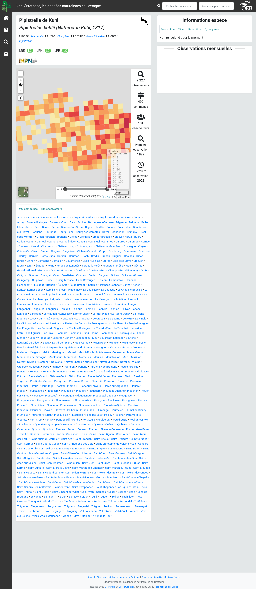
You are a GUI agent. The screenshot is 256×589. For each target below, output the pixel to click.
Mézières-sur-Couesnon (35, 377)
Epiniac (32, 271)
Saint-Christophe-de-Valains (45, 483)
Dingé (72, 266)
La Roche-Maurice (31, 334)
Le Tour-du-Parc (56, 348)
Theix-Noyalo (77, 545)
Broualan (73, 242)
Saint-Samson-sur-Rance (122, 526)
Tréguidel (41, 555)
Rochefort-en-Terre (126, 463)
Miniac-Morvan (65, 377)
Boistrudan (49, 232)
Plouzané (38, 439)
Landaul (99, 314)
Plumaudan (98, 439)
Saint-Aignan (118, 468)
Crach (128, 261)
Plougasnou (43, 425)
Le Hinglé (50, 338)
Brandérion (66, 237)
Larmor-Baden (91, 329)
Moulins (39, 382)
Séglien (33, 540)
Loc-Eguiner (126, 348)
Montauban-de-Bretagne (96, 377)
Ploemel (23, 411)
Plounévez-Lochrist (86, 435)
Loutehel (135, 358)
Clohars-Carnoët (109, 257)
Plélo (80, 401)
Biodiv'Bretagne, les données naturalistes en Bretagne (58, 6)
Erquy (94, 271)
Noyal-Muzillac (67, 386)
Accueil (84, 577)
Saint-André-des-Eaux (32, 473)
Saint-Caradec (50, 478)
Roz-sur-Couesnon (73, 468)
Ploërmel (53, 411)
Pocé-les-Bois (132, 444)
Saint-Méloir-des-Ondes (77, 516)
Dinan (61, 266)
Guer (48, 285)
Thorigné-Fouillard (102, 545)
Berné (87, 228)
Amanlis (60, 218)
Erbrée (44, 271)
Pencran (126, 391)
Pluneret (65, 444)
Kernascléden (74, 300)
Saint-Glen (75, 492)
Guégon (136, 281)
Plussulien (112, 444)
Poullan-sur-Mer (76, 454)
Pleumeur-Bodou (101, 406)
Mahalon (129, 362)
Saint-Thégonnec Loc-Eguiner (129, 531)
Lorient (63, 358)
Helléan (115, 290)
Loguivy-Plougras (29, 358)
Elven (21, 271)
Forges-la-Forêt (42, 276)
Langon (118, 319)
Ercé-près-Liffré (62, 271)
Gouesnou (36, 281)
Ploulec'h (131, 430)
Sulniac (127, 540)
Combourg (142, 257)
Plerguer (132, 401)
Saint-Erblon (90, 488)
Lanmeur (83, 324)
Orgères (112, 386)
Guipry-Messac (72, 290)
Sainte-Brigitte (49, 488)
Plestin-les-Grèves (56, 406)
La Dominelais (64, 309)
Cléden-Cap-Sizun (41, 257)
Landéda (39, 319)
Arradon (127, 218)
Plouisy (118, 430)
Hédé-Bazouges (96, 290)
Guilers (116, 285)
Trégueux (25, 555)
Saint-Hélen (27, 497)
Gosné (21, 281)
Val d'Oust (108, 560)
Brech (126, 237)
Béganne (23, 228)
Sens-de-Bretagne (62, 540)
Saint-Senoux (26, 531)
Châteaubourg (59, 252)
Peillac (112, 391)
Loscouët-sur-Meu (83, 358)
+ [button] (21, 80)
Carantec (87, 247)
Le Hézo (36, 338)
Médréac (51, 372)
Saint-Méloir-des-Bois (43, 516)
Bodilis (22, 232)
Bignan (137, 228)
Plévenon (136, 406)
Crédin (139, 261)
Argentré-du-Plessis (95, 218)
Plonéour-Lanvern (132, 411)
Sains (102, 468)
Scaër (21, 540)
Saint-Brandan (111, 473)
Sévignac (84, 540)
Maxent (37, 372)
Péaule (101, 391)
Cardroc (101, 247)
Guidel (89, 285)
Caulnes (143, 247)
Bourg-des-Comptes (31, 237)
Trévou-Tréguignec (30, 560)
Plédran (22, 401)
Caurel (23, 252)
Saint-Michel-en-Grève (111, 516)
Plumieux (50, 444)
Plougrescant (136, 425)
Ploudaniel (121, 415)
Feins (128, 271)
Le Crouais (127, 334)
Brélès (35, 242)
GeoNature (106, 586)
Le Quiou (133, 338)
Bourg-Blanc (132, 232)
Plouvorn (23, 439)
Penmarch (24, 396)
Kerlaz (58, 300)
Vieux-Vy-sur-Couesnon (45, 565)
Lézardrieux (97, 348)
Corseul (101, 261)
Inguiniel (120, 295)
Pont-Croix (82, 449)
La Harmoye (124, 309)
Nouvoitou (137, 382)
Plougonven (93, 425)
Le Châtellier (109, 334)
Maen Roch (113, 362)
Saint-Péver (95, 526)
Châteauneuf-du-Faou (108, 252)
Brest (61, 242)
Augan (21, 223)
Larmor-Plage (113, 329)
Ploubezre (104, 415)
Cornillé (68, 261)
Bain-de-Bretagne (51, 223)
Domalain (114, 266)
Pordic (128, 449)
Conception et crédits (155, 577)
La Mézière (83, 314)
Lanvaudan (55, 329)
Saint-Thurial (46, 536)
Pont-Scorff (113, 449)
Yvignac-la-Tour (110, 565)
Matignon (143, 367)
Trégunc (56, 555)
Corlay (56, 261)
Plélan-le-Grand (41, 401)
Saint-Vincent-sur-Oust (93, 536)
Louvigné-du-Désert (31, 362)
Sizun (115, 540)
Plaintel (118, 396)
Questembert (44, 459)
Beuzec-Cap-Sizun (117, 228)
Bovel (52, 237)
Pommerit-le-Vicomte (57, 449)
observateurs (56, 209)
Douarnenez (131, 266)
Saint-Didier (122, 483)
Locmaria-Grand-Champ (59, 353)
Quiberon (89, 459)
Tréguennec (140, 550)
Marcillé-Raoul (44, 367)
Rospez (35, 468)
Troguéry (52, 560)
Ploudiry (137, 415)
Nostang (121, 382)
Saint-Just (100, 502)
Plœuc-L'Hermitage (76, 411)
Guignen (103, 285)
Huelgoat (57, 295)
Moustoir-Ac (56, 382)
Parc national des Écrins (168, 586)
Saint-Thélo (27, 536)
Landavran (114, 314)
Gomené (134, 276)
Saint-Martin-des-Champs (121, 507)
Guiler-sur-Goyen (135, 285)
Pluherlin (81, 439)
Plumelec (132, 439)
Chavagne (133, 252)
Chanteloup (38, 252)
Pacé (140, 386)
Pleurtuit (121, 406)
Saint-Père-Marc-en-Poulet (65, 526)
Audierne (142, 218)
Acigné (22, 218)
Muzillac (83, 382)
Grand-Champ (83, 281)
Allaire (33, 218)
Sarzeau (134, 536)
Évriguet (116, 271)
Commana (26, 261)
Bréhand (23, 242)
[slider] (65, 189)
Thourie (122, 545)
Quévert (75, 459)
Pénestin (140, 391)
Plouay (68, 415)
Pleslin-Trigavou (30, 406)
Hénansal (24, 295)
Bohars (34, 232)
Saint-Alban (137, 468)
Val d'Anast (91, 560)
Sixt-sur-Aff (101, 540)
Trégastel (103, 550)
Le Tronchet (78, 348)
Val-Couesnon (71, 560)
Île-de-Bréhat (103, 295)
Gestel (108, 276)
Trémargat (106, 555)
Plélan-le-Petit (64, 401)
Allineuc (46, 218)
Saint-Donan (27, 488)
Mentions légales (178, 577)
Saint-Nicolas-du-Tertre (49, 521)
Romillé (22, 468)
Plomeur (111, 411)
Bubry (109, 242)
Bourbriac (114, 232)
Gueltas (22, 285)
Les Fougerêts (95, 343)
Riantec (75, 463)
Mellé (93, 372)
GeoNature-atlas (125, 586)
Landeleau (54, 319)
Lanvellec (72, 329)
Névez (95, 382)
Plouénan (69, 420)
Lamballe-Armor (41, 314)
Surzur (139, 540)
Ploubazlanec (84, 415)
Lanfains (104, 319)
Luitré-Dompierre (69, 362)
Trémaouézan (87, 555)
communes (30, 209)
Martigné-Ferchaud (107, 367)
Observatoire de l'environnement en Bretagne (115, 577)
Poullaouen (98, 454)
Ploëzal (97, 411)
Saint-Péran (36, 526)
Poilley (22, 449)
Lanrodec (38, 329)
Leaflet (106, 197)
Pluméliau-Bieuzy (29, 444)
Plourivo (136, 435)
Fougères (62, 276)
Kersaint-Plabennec (113, 300)
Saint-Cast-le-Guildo (98, 478)
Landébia (23, 319)
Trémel (121, 555)
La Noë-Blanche (130, 324)
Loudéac (120, 358)
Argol (115, 218)
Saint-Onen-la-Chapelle (102, 521)
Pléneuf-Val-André (111, 401)
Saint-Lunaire (61, 507)
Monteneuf (123, 377)
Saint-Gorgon (117, 492)
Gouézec (52, 281)
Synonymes (219, 29)
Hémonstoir (131, 290)
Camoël (143, 242)
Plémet (91, 401)
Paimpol (23, 391)
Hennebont (41, 295)
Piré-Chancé (81, 396)
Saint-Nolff (75, 521)
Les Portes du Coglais (123, 343)
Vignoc (69, 565)
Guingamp (24, 290)
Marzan (128, 367)
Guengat (37, 285)
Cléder (61, 257)
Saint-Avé (92, 473)
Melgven (81, 372)
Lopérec (50, 358)
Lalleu (23, 314)
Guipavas (41, 290)
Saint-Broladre (27, 478)
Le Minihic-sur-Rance (74, 338)
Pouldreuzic (53, 454)
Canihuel (72, 247)
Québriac (114, 454)
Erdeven (81, 271)
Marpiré (85, 367)
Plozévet (66, 439)
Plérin (145, 401)
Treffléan (88, 550)
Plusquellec (94, 444)
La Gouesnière (103, 309)
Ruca (92, 468)
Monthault (140, 377)
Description (169, 29)
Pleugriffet (79, 406)
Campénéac (41, 247)
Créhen (22, 266)
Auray (33, 223)
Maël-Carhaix (93, 362)
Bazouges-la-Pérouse (126, 223)
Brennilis (49, 242)
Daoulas (49, 266)
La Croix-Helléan (40, 309)
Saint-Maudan (60, 512)
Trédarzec (43, 550)
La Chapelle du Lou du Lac (118, 305)
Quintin (135, 459)
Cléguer (73, 257)
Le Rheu (47, 343)
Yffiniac (91, 565)
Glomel (120, 276)
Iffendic (72, 295)
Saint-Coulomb (100, 483)
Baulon (103, 223)
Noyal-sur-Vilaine (92, 386)
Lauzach (91, 334)
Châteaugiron (81, 252)
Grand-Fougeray (107, 281)
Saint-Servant (68, 531)
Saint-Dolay (141, 483)
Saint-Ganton (110, 488)
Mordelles (24, 382)
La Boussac (25, 305)
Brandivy (82, 237)
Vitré (80, 565)
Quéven (62, 459)
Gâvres (96, 276)
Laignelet (141, 309)
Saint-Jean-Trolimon (56, 502)
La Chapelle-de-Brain (82, 305)
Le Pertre (117, 338)
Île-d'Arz (85, 295)
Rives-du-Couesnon (96, 463)
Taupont (33, 545)
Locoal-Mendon (131, 353)
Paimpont (38, 391)
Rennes (62, 463)
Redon (49, 463)
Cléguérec (89, 257)
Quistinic (23, 463)
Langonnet (133, 319)
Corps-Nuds (84, 261)
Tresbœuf (136, 555)
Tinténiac (137, 545)
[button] (20, 85)
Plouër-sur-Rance (90, 420)
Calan (131, 242)
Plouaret (55, 415)
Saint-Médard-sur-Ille (109, 512)
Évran (104, 271)
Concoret (42, 261)
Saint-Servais (47, 531)
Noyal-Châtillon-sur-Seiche (36, 386)
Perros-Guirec (60, 396)
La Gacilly (84, 309)
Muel (70, 382)
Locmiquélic (109, 353)
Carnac (130, 247)
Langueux (40, 324)
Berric (97, 228)
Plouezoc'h (128, 420)
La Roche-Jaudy (137, 329)
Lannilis (97, 324)
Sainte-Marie (70, 488)
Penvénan (41, 396)
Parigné (53, 391)
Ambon (74, 218)
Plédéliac (132, 396)
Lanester (89, 319)
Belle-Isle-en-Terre (59, 228)
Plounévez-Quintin (115, 435)
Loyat (51, 362)
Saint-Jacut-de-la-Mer (90, 497)
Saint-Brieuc (132, 473)
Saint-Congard (78, 483)
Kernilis (92, 300)
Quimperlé (120, 459)
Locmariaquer (88, 353)
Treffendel (72, 550)
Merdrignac (107, 372)
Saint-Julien (82, 502)
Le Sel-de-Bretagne (69, 343)
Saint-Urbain (66, 536)
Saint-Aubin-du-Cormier (66, 473)
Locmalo (33, 353)
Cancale (57, 247)
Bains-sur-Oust (76, 223)
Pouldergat (35, 454)
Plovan (53, 439)
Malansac (24, 367)
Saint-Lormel (41, 507)
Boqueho (98, 232)
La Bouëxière (139, 300)
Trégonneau (121, 550)
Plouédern (24, 420)
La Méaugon (64, 314)
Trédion (57, 550)
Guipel (54, 290)
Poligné (34, 449)
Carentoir (116, 247)
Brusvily (88, 242)
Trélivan (69, 555)
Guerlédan (61, 285)
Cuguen (35, 266)
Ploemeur (38, 411)
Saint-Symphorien (93, 531)
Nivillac (108, 382)
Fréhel (75, 276)
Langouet (24, 324)
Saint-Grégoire (139, 492)
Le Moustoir (100, 338)
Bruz (99, 242)
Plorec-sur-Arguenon (31, 415)
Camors (24, 247)
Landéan (130, 314)
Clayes (22, 257)
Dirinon (83, 266)
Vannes (123, 560)
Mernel (123, 372)
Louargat (105, 358)
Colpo (128, 257)
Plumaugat (116, 439)
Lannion (111, 324)
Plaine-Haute (101, 396)
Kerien (46, 300)
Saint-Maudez (82, 512)
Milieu (184, 29)
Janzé (35, 300)
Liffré (111, 348)
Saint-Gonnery (95, 492)
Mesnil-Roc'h (139, 372)
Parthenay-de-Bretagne (77, 391)
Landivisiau (73, 319)
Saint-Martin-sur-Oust (32, 512)
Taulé (21, 545)
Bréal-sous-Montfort (105, 237)
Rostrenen (50, 468)
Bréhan (137, 237)
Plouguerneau (27, 430)
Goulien (66, 281)
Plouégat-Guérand (47, 420)
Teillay (45, 545)
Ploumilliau (25, 435)
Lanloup (69, 324)
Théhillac (59, 545)
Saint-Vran (119, 536)
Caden (120, 242)
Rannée (37, 463)
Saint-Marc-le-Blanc (87, 507)
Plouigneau (102, 430)
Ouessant (127, 386)
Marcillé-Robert (67, 367)
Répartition (200, 29)
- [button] (21, 90)
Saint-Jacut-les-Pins (122, 497)
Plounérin (42, 435)
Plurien (79, 444)
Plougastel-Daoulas (68, 425)
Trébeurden (25, 550)
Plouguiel (68, 430)
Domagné (98, 266)
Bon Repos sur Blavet (75, 232)
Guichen (77, 285)
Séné (44, 540)
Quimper (105, 459)
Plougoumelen (114, 425)
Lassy (51, 334)
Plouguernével (49, 430)
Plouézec (111, 420)
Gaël (86, 276)
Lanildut (55, 324)
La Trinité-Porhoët (70, 334)
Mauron (24, 372)
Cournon (115, 261)
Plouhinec (85, 430)
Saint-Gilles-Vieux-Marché (48, 492)
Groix (124, 281)
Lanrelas (23, 329)
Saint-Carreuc (71, 478)
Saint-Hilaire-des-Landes (55, 497)
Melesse (66, 372)
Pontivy (97, 449)
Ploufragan (25, 425)
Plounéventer (60, 435)
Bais (93, 223)
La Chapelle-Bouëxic (50, 305)
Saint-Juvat (118, 502)
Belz (77, 228)
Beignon (38, 228)
